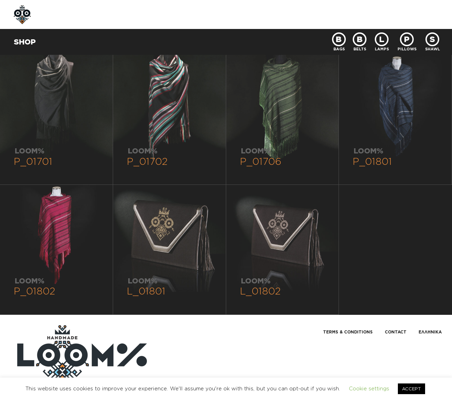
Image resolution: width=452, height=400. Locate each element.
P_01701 (33, 161)
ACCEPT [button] (411, 388)
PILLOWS (407, 48)
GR (404, 14)
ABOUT (91, 14)
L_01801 (146, 291)
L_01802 (260, 291)
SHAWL (432, 48)
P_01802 (35, 291)
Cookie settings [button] (369, 388)
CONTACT (196, 14)
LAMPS (382, 48)
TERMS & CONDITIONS (348, 332)
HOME (58, 14)
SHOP (123, 14)
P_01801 (372, 161)
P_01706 (260, 161)
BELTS (359, 48)
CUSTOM (157, 14)
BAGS (339, 48)
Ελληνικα (430, 332)
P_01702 (147, 161)
